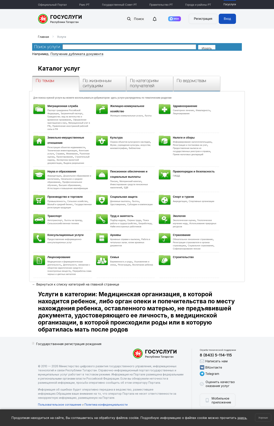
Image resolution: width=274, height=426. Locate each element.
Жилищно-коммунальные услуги (126, 115)
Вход (227, 18)
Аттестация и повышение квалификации (67, 188)
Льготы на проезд (73, 220)
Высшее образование (70, 185)
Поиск (135, 18)
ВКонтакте (211, 367)
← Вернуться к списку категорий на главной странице (75, 284)
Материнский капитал (130, 181)
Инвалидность (203, 110)
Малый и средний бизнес (60, 204)
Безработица (145, 223)
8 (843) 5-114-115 (216, 355)
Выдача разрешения (74, 163)
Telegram (209, 373)
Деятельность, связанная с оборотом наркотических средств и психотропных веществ (68, 268)
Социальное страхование (200, 245)
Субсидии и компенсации (139, 204)
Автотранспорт (54, 220)
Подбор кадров (117, 220)
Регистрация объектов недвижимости (66, 147)
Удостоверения (117, 204)
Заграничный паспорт (71, 113)
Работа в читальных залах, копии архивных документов (130, 242)
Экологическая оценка (184, 220)
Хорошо (263, 417)
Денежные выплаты (120, 201)
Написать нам (214, 361)
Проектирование (64, 157)
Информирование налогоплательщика (192, 142)
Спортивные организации (201, 201)
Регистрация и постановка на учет (190, 145)
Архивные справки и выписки (124, 239)
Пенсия (114, 181)
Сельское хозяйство (77, 201)
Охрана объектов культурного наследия (130, 142)
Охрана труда (134, 220)
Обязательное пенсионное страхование (193, 239)
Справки (60, 153)
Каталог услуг (59, 68)
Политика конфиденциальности (106, 404)
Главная (43, 36)
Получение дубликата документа (76, 54)
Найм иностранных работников (125, 226)
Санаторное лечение (183, 110)
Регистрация (203, 18)
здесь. (242, 418)
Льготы (148, 115)
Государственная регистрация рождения (68, 344)
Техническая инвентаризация (62, 150)
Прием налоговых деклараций (188, 154)
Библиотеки (135, 148)
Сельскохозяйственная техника (63, 223)
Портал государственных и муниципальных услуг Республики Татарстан (60, 19)
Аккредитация (54, 176)
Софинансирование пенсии (187, 248)
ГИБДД (176, 176)
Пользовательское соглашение (59, 404)
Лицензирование (181, 113)
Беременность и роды (121, 261)
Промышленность (56, 201)
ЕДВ (126, 187)
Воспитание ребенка (142, 265)
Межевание (72, 153)
